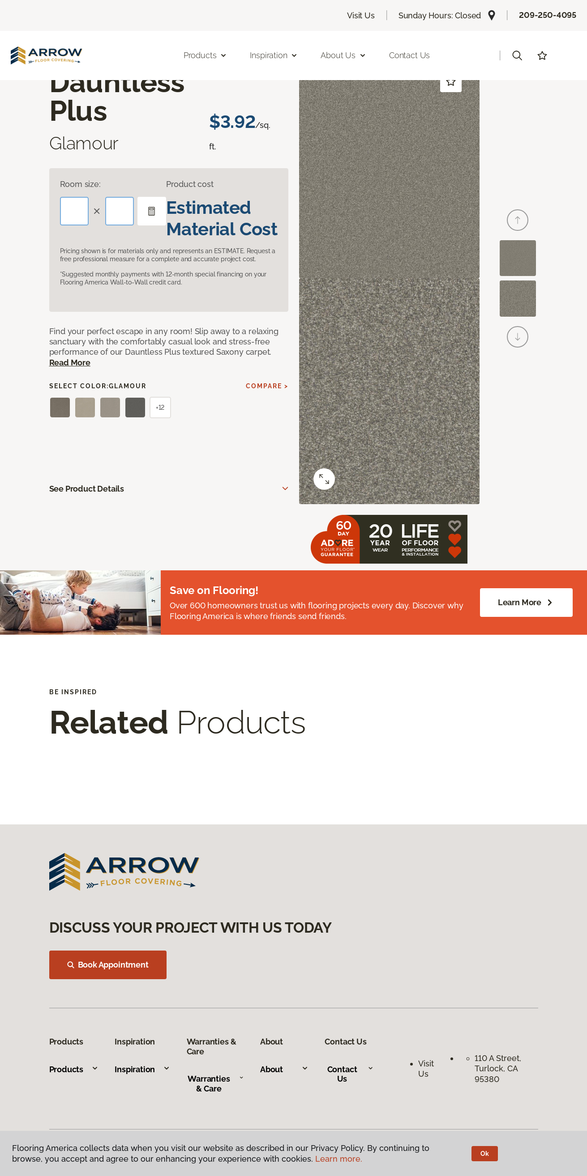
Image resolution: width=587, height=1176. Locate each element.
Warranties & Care (216, 1083)
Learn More (526, 602)
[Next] (517, 337)
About (284, 1069)
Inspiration (142, 1069)
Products (74, 1069)
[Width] (119, 211)
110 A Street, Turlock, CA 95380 (499, 1068)
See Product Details (86, 488)
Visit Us (361, 15)
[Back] (517, 220)
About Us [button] (343, 55)
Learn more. (338, 1158)
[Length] (74, 211)
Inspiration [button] (274, 55)
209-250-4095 (547, 15)
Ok (484, 1153)
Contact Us (409, 55)
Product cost (190, 184)
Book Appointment (108, 964)
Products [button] (205, 55)
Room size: (80, 184)
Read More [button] (69, 362)
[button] (517, 55)
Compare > (267, 386)
